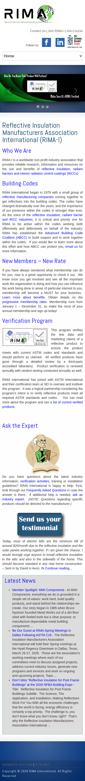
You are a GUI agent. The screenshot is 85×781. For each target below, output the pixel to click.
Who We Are (16, 151)
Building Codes (20, 183)
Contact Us (38, 31)
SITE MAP (42, 764)
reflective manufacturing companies (27, 197)
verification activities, (35, 481)
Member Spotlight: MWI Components (38, 590)
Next (75, 90)
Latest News (20, 581)
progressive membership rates (24, 302)
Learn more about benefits (23, 297)
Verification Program (27, 321)
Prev (9, 90)
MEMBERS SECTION (17, 764)
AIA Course (75, 31)
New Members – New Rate (34, 261)
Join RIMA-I (56, 31)
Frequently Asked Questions (46, 490)
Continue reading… (59, 568)
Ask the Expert (20, 426)
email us (72, 246)
